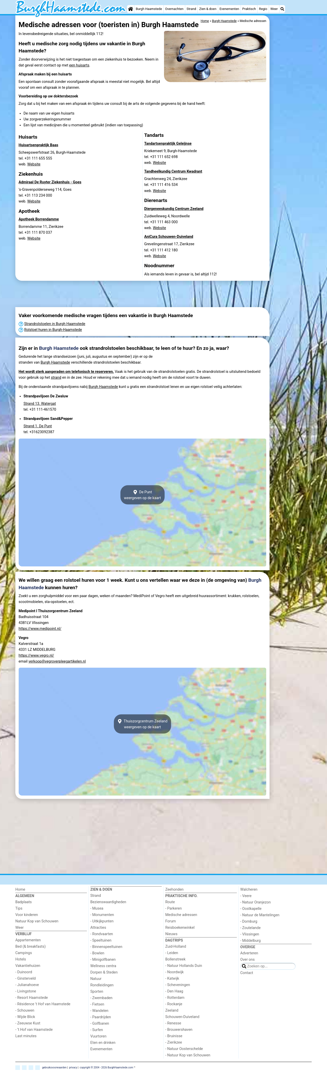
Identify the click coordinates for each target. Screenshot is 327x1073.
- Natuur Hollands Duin (183, 966)
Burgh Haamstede (149, 9)
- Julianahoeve (27, 985)
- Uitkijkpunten (102, 921)
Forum (170, 921)
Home (20, 889)
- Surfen (96, 1030)
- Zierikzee (173, 1042)
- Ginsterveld (25, 978)
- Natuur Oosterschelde (184, 1049)
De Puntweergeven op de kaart (142, 495)
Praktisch (249, 9)
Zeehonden (174, 889)
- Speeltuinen (101, 940)
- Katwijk (172, 978)
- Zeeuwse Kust (27, 1023)
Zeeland (171, 1010)
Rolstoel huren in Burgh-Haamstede (53, 330)
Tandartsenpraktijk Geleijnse (168, 143)
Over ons (247, 959)
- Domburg (249, 921)
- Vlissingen (249, 934)
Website (34, 164)
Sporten (96, 991)
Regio (263, 9)
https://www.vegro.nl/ (36, 655)
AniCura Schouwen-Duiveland (168, 236)
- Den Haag (174, 991)
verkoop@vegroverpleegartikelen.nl (57, 661)
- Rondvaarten (101, 934)
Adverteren (249, 953)
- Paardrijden (100, 1017)
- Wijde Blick (25, 1017)
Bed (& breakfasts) (30, 946)
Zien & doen (207, 9)
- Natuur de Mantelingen (259, 915)
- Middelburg (250, 940)
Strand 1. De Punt (38, 426)
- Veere (246, 896)
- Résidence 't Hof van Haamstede (43, 1004)
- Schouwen (24, 1010)
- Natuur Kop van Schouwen (187, 1055)
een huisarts (79, 65)
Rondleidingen (102, 985)
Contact (246, 973)
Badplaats (23, 902)
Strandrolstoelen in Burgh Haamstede (54, 324)
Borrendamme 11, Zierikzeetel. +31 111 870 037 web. (41, 233)
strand (56, 377)
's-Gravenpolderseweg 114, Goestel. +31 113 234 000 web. (45, 195)
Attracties (98, 927)
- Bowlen (97, 953)
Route (170, 902)
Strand (191, 9)
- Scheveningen (177, 985)
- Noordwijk (174, 972)
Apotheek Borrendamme (39, 219)
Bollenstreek (175, 959)
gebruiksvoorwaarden (54, 1067)
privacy (73, 1067)
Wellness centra (103, 966)
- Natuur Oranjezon (255, 902)
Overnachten (174, 9)
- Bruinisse (173, 1036)
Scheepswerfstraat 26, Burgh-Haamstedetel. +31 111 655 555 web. (52, 158)
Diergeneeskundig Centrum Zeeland (174, 209)
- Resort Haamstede (31, 998)
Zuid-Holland (175, 946)
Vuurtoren (98, 1036)
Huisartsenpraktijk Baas (38, 145)
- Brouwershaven (178, 1029)
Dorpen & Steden (104, 972)
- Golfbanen (99, 1023)
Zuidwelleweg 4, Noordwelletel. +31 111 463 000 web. (167, 222)
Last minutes (26, 1036)
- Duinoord (23, 972)
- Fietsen (97, 1004)
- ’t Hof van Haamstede (34, 1029)
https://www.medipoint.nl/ (40, 629)
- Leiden (171, 953)
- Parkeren (173, 908)
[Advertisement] (291, 92)
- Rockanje (173, 1004)
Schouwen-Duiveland (182, 1017)
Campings (23, 953)
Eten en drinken (102, 1043)
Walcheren (249, 889)
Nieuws (171, 934)
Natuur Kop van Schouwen (37, 921)
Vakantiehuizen (27, 966)
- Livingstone (25, 991)
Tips (18, 908)
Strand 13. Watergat (40, 403)
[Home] (130, 9)
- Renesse (173, 1023)
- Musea (96, 908)
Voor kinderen (26, 915)
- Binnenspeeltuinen (106, 947)
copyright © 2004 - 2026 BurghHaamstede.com (106, 1067)
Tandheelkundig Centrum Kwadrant (173, 171)
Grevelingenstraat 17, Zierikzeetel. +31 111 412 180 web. (169, 250)
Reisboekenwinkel (180, 927)
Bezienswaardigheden (108, 902)
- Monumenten (102, 915)
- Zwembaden (101, 998)
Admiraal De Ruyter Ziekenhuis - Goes (50, 182)
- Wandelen (99, 1011)
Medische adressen (181, 915)
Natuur (96, 979)
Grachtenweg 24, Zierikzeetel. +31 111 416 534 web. (165, 185)
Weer (274, 9)
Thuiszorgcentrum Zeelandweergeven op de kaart (143, 724)
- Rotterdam (174, 998)
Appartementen (28, 940)
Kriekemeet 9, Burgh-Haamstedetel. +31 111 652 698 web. (170, 157)
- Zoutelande (250, 928)
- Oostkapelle (251, 909)
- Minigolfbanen (103, 959)
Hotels (20, 959)
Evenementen (229, 9)
